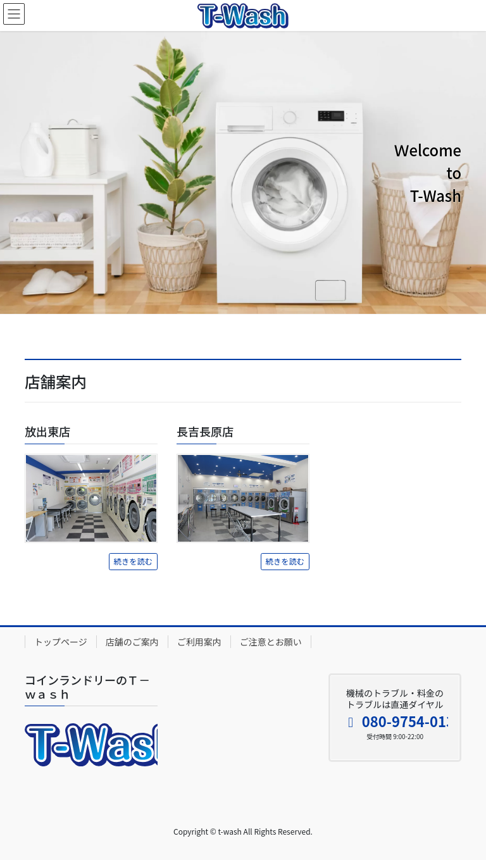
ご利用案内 (199, 641)
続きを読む (133, 561)
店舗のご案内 (132, 641)
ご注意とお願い (271, 641)
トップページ (60, 641)
